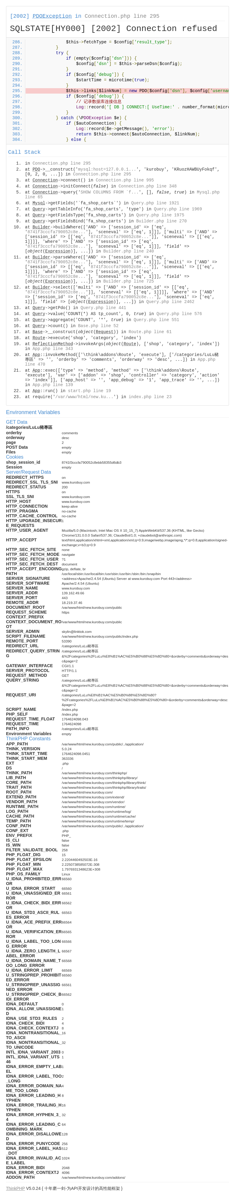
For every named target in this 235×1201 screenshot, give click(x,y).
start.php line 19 (89, 390)
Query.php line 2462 (170, 301)
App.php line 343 (52, 348)
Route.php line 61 (150, 332)
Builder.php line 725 (128, 281)
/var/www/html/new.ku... (84, 397)
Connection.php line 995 (125, 180)
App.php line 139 (52, 384)
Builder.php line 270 (161, 221)
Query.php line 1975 (160, 215)
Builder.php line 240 (128, 251)
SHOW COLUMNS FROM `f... (110, 192)
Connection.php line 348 (148, 186)
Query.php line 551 (156, 319)
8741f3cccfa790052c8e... (56, 232)
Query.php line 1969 (178, 209)
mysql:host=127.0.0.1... (107, 169)
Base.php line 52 (98, 325)
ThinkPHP (15, 1188)
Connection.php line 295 (122, 16)
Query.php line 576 (179, 313)
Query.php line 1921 (155, 203)
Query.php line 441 (103, 307)
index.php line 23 (150, 397)
